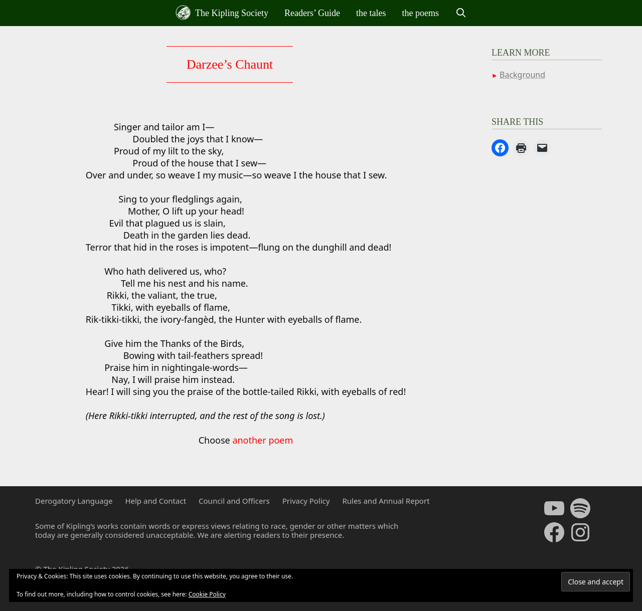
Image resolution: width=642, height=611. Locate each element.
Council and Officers (234, 501)
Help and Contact (155, 501)
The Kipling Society (222, 12)
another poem (262, 440)
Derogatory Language (73, 501)
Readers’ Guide (312, 13)
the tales (371, 13)
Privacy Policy (306, 501)
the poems (420, 13)
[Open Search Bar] (460, 13)
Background (522, 74)
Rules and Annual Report (385, 501)
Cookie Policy (207, 594)
